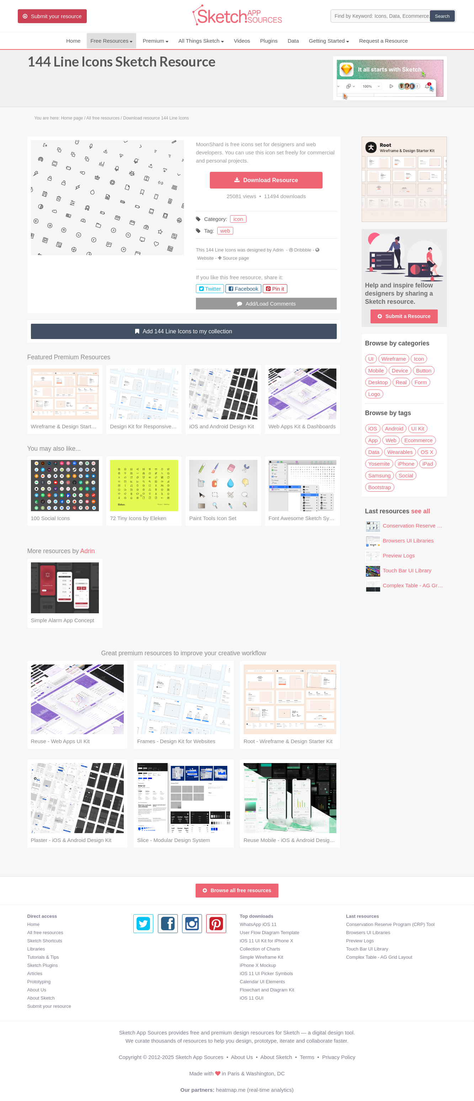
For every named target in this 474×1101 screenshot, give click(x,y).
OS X (427, 452)
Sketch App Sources (199, 1057)
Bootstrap (379, 487)
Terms (307, 1057)
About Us (36, 990)
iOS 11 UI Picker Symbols (160, 973)
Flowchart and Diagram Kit (160, 990)
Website (205, 258)
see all (420, 511)
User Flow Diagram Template (163, 932)
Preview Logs (399, 555)
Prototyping (39, 981)
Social (406, 475)
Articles (35, 973)
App (373, 440)
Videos (242, 41)
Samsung (379, 475)
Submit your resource (49, 1006)
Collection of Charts (153, 949)
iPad (427, 464)
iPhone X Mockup (151, 965)
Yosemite (379, 464)
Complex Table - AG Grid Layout (421, 585)
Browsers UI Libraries (408, 541)
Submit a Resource (404, 316)
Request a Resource (383, 41)
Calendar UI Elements (156, 981)
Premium (155, 41)
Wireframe (394, 359)
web (225, 231)
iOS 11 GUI (145, 998)
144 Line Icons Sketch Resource (121, 65)
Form (421, 382)
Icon (419, 359)
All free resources (45, 932)
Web (390, 440)
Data (293, 41)
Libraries (36, 949)
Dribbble (302, 250)
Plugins (269, 41)
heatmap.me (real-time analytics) (254, 1090)
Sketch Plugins (42, 965)
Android (394, 428)
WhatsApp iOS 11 (151, 924)
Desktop (378, 382)
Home (73, 41)
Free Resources (111, 41)
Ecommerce (418, 440)
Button (423, 370)
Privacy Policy (338, 1057)
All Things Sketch (201, 41)
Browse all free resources (237, 890)
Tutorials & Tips (43, 957)
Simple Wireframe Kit (155, 957)
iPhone (406, 464)
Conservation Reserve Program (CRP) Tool (284, 924)
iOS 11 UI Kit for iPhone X (160, 940)
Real (401, 382)
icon (238, 219)
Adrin (278, 250)
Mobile (376, 370)
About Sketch (41, 998)
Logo (374, 394)
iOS (372, 428)
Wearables (399, 452)
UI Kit (418, 428)
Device (400, 370)
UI (371, 359)
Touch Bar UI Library (407, 570)
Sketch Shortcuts (44, 940)
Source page (236, 258)
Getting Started (329, 41)
